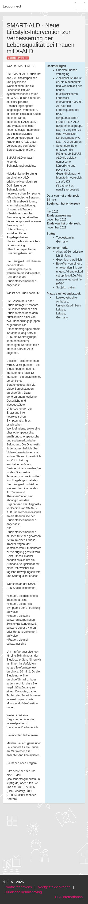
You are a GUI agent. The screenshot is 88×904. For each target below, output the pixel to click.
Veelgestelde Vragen (54, 887)
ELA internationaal (69, 897)
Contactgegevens (18, 887)
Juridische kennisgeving (23, 892)
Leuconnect (12, 6)
